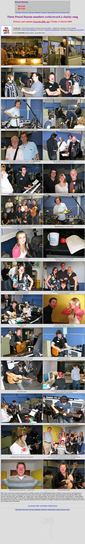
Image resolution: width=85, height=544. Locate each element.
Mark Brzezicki (52, 506)
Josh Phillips (43, 506)
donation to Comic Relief (76, 30)
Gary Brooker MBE (33, 506)
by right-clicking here (30, 30)
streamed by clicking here (52, 30)
